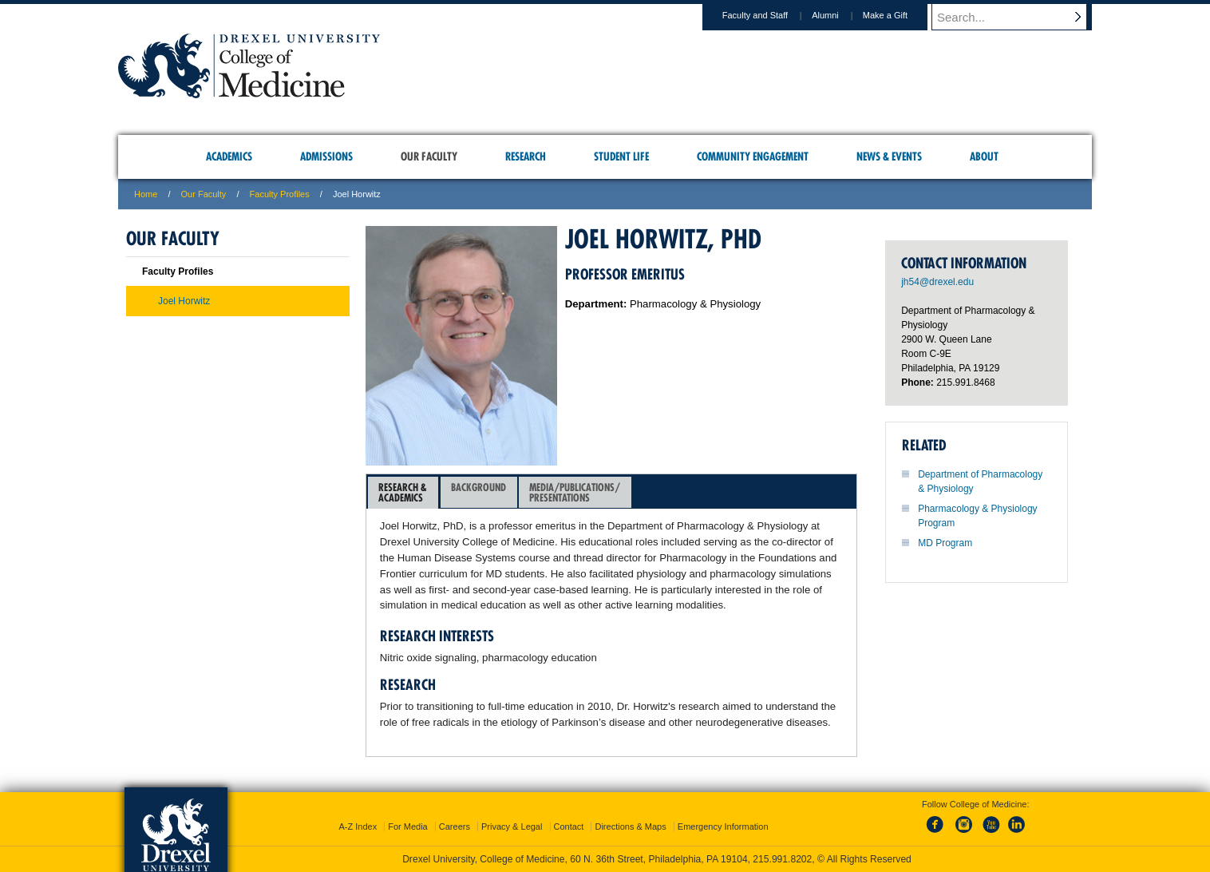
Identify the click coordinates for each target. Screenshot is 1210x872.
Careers (454, 826)
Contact (569, 826)
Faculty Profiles (280, 194)
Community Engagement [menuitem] (753, 156)
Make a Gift (900, 15)
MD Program (945, 543)
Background (478, 492)
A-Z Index (357, 826)
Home (145, 194)
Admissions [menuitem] (326, 156)
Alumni (840, 15)
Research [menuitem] (525, 156)
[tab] (403, 493)
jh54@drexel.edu (937, 281)
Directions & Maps (630, 826)
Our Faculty (204, 194)
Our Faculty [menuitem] (429, 156)
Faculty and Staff (770, 15)
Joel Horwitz (184, 301)
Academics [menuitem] (229, 156)
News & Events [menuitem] (889, 156)
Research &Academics (402, 492)
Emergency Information (723, 826)
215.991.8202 (782, 859)
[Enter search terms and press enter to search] (1019, 17)
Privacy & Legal (511, 826)
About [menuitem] (984, 156)
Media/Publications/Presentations (574, 492)
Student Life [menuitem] (621, 156)
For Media (408, 826)
